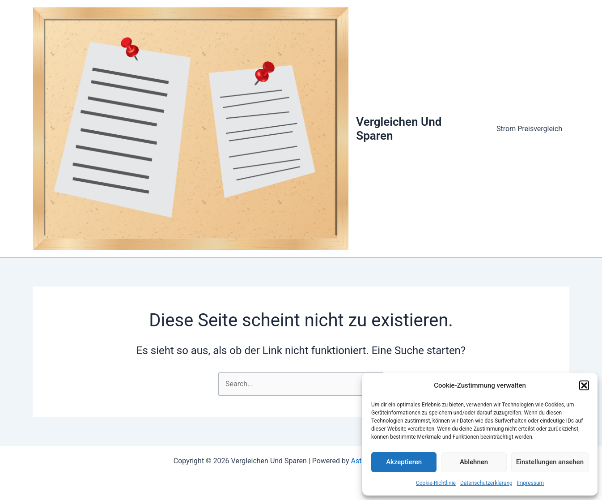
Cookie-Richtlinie (436, 483)
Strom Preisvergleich (529, 128)
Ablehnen (474, 462)
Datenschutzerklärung (486, 483)
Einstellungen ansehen (550, 462)
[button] (584, 385)
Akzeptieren (404, 462)
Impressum (530, 483)
